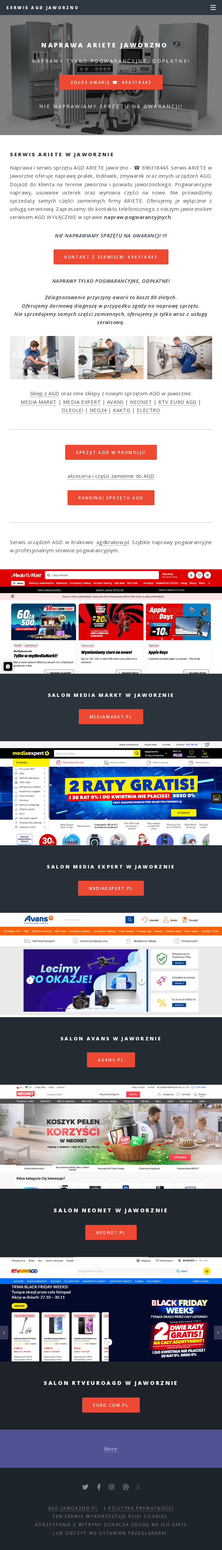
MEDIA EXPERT (82, 401)
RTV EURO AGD (177, 401)
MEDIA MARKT (38, 401)
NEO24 (98, 410)
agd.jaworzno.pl (73, 1508)
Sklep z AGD (44, 393)
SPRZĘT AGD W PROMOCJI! (111, 452)
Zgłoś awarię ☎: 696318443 (111, 82)
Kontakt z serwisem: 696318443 (111, 257)
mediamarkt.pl (111, 716)
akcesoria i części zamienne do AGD (111, 475)
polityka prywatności (141, 1508)
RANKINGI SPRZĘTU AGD (111, 497)
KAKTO (121, 410)
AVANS (115, 401)
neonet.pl (111, 1232)
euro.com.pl (111, 1405)
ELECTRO (148, 410)
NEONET (141, 401)
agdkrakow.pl (113, 542)
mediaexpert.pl (111, 888)
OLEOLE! (72, 410)
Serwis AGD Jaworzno (42, 7)
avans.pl (111, 1060)
